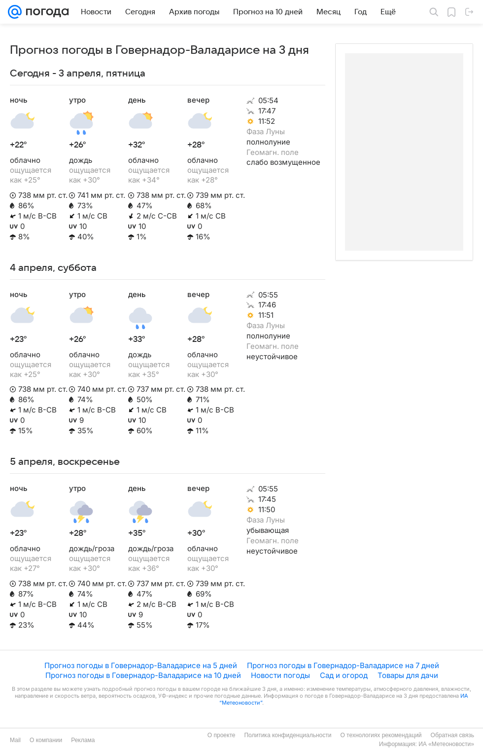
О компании (46, 740)
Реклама (83, 740)
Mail (15, 740)
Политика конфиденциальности (287, 735)
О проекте (221, 735)
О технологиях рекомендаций (380, 735)
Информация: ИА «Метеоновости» (426, 744)
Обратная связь (452, 735)
